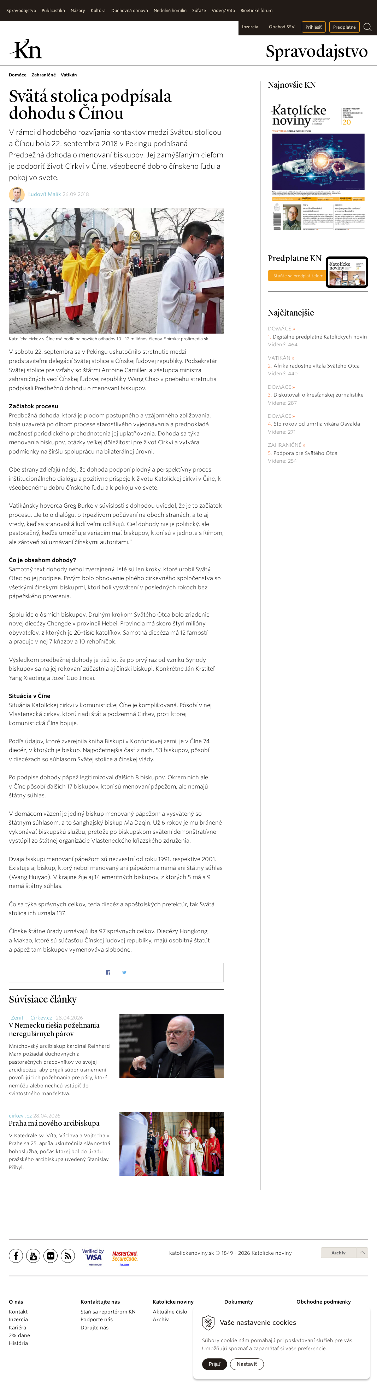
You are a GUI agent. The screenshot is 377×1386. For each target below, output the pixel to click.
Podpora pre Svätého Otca (305, 453)
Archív (338, 1252)
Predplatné (344, 27)
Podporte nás (97, 1319)
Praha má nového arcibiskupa (54, 1123)
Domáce (279, 328)
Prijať (214, 1364)
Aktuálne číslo (170, 1312)
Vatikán (279, 358)
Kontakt (18, 1312)
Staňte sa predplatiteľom (298, 275)
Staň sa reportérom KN (108, 1312)
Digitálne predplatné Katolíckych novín (320, 337)
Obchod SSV (282, 26)
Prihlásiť (314, 27)
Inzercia (250, 26)
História (18, 1343)
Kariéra (17, 1327)
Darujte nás (94, 1327)
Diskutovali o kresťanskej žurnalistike (318, 395)
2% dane (19, 1335)
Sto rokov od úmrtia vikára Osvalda (317, 424)
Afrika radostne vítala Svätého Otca (316, 366)
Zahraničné (284, 445)
